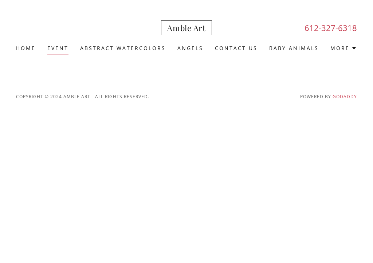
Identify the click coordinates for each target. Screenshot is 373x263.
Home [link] (26, 48)
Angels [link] (190, 48)
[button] (343, 48)
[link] (186, 29)
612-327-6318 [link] (331, 27)
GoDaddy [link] (345, 97)
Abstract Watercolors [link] (123, 48)
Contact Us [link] (236, 48)
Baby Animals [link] (294, 48)
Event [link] (57, 48)
